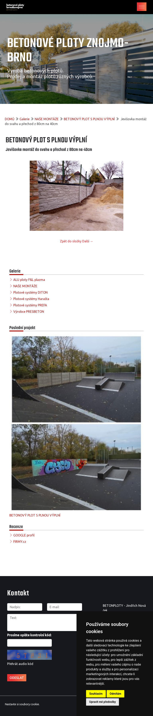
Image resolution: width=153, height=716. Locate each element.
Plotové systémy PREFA (30, 305)
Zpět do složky (70, 241)
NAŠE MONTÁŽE (47, 119)
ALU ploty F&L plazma (29, 279)
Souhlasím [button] (96, 693)
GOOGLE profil (23, 535)
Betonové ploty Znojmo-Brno (67, 50)
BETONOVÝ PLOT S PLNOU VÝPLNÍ (89, 119)
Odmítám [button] (115, 693)
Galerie (24, 119)
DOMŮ (9, 119)
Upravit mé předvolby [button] (102, 701)
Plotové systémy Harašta (31, 299)
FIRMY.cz (19, 541)
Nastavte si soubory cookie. (22, 704)
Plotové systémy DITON (30, 292)
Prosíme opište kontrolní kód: (29, 635)
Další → (87, 241)
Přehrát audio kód (20, 664)
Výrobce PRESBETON (28, 311)
